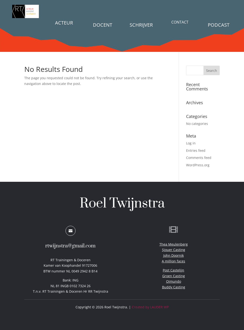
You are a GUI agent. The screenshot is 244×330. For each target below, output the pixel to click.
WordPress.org (197, 165)
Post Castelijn (173, 270)
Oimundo (173, 281)
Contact (179, 22)
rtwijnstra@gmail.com (70, 246)
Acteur (64, 23)
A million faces (173, 261)
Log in (191, 143)
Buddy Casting (173, 287)
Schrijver (141, 25)
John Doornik (173, 255)
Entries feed (195, 150)
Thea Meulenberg (173, 244)
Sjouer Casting (173, 249)
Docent (102, 25)
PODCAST (218, 25)
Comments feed (198, 157)
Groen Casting (173, 276)
